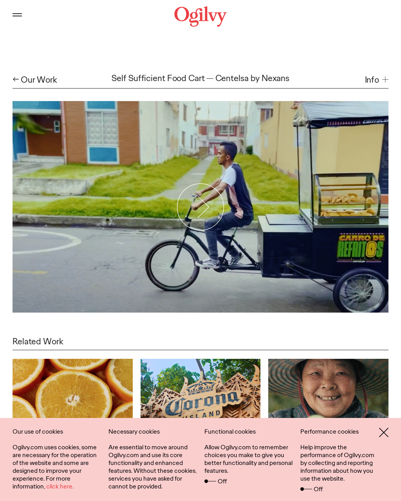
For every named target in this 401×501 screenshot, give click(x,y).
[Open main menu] (17, 16)
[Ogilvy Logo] (200, 16)
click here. (60, 486)
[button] (376, 79)
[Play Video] (201, 207)
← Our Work (35, 79)
